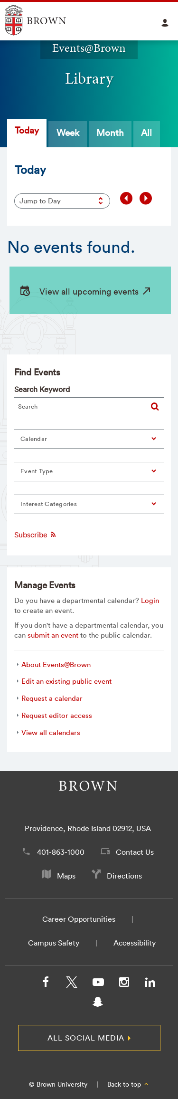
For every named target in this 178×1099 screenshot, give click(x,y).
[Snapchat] (97, 1004)
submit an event (53, 635)
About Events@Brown (56, 664)
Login (150, 600)
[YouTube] (97, 984)
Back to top (128, 1084)
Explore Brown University (46, 20)
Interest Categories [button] (48, 504)
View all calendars (50, 732)
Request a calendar (52, 698)
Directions (124, 875)
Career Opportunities (78, 919)
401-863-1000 (60, 852)
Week (67, 132)
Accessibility (134, 942)
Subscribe (35, 534)
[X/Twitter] (71, 984)
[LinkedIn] (150, 984)
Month (110, 132)
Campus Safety (53, 942)
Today (27, 130)
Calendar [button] (33, 439)
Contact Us (135, 852)
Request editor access (56, 715)
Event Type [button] (36, 471)
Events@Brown (89, 48)
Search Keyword (42, 389)
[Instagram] (124, 984)
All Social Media (85, 1037)
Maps (66, 875)
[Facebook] (45, 984)
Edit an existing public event (66, 681)
